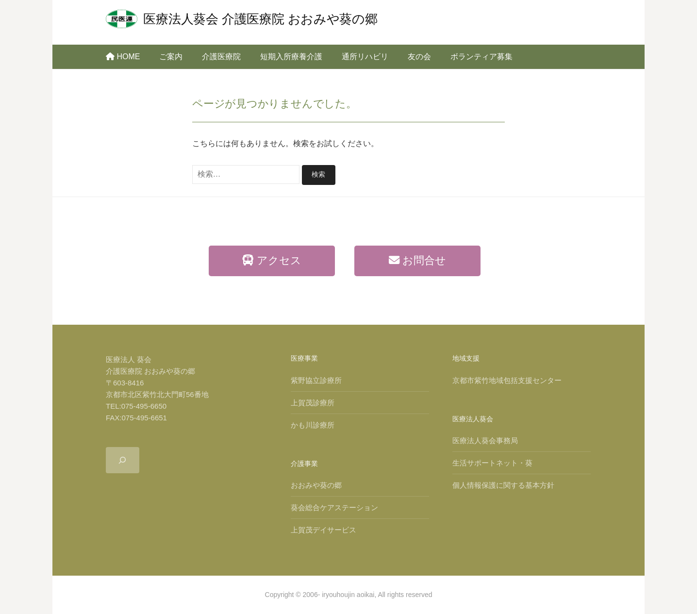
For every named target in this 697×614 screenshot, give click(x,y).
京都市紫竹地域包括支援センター (507, 380)
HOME (123, 56)
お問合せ (417, 260)
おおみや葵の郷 (316, 485)
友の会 (419, 56)
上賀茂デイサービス (323, 529)
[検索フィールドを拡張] (122, 460)
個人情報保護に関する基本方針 (503, 485)
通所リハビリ (365, 56)
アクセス (271, 260)
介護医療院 (221, 56)
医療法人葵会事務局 (485, 440)
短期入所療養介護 (291, 56)
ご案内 (171, 56)
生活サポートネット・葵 (492, 462)
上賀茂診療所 (312, 402)
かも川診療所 (312, 424)
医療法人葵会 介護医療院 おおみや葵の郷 (260, 19)
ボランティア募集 (481, 56)
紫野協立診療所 (316, 380)
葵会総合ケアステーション (334, 507)
